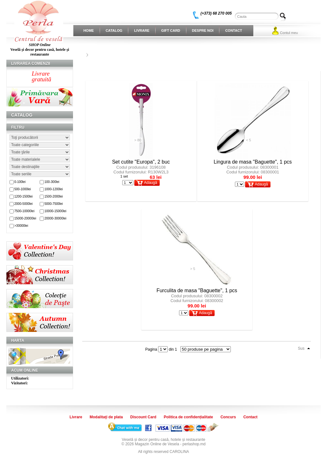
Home (88, 30)
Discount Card (143, 417)
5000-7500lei (53, 204)
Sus (301, 348)
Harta (17, 340)
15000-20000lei (25, 218)
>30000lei (21, 225)
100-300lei (51, 182)
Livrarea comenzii (30, 63)
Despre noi (203, 30)
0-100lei (20, 182)
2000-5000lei (23, 204)
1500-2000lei (53, 196)
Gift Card (170, 30)
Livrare (141, 30)
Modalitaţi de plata (106, 417)
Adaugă (150, 182)
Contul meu (289, 33)
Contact (233, 30)
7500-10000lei (24, 211)
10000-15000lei (55, 211)
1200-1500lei (23, 196)
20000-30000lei (55, 218)
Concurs (228, 417)
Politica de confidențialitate (188, 417)
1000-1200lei (53, 189)
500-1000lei (22, 189)
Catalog (114, 30)
